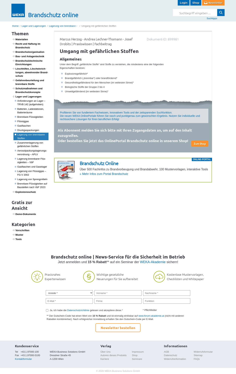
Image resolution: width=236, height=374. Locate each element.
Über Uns (105, 351)
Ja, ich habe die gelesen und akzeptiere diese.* (86, 310)
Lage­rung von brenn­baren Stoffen (30, 136)
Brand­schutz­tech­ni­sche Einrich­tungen (27, 62)
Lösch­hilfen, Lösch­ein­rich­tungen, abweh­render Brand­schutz (30, 72)
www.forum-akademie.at (151, 315)
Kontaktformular (23, 359)
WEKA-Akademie (153, 262)
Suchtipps (212, 18)
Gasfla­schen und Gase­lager (31, 166)
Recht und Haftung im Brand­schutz (26, 45)
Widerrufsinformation (175, 359)
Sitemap (198, 355)
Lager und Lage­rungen (26, 96)
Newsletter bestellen (118, 327)
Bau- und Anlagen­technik (28, 56)
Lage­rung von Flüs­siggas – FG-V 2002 (30, 173)
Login (184, 2)
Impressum (138, 351)
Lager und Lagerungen (34, 26)
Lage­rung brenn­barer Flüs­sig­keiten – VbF (30, 160)
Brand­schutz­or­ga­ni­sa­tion (28, 51)
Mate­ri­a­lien (20, 39)
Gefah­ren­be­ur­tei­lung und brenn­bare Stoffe (28, 82)
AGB (166, 351)
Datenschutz (170, 355)
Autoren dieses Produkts (113, 355)
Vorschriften (21, 230)
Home (15, 26)
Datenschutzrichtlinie (78, 310)
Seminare (137, 359)
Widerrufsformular (203, 351)
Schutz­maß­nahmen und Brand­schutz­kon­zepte (27, 90)
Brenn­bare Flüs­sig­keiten (29, 117)
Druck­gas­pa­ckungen (27, 130)
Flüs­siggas (22, 121)
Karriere (104, 359)
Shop (195, 2)
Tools (17, 239)
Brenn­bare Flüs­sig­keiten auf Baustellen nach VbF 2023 (31, 185)
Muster (17, 234)
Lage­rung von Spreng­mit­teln (31, 179)
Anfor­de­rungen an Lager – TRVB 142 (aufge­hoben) (30, 102)
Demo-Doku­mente (24, 214)
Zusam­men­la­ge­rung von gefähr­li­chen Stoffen (29, 144)
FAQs (197, 359)
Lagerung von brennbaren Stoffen (67, 26)
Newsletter (216, 2)
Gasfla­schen (23, 125)
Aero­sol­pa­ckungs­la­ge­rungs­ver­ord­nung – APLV (31, 152)
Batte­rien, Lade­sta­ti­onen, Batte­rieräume (29, 111)
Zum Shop (200, 143)
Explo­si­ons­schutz (24, 191)
